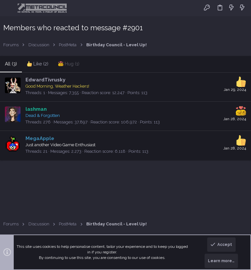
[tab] (37, 64)
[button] (9, 8)
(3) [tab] (11, 63)
